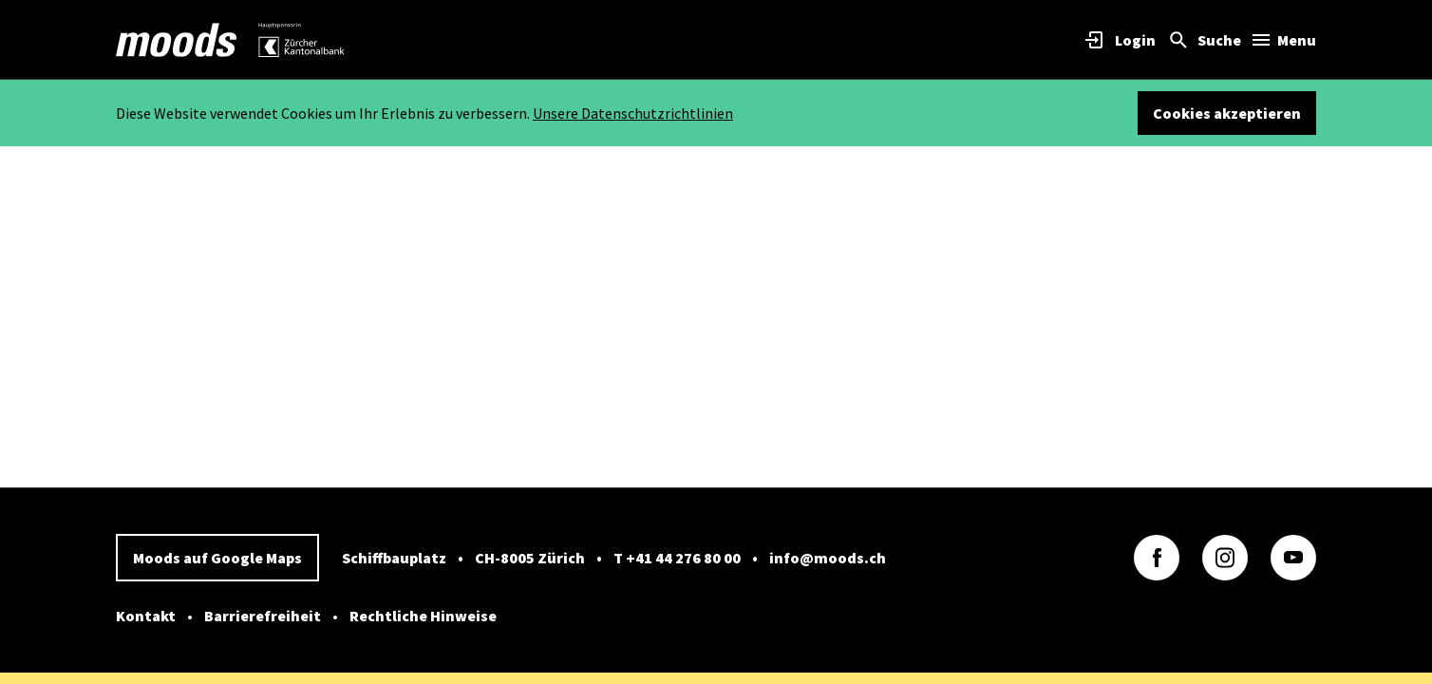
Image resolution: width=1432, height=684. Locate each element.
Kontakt (146, 615)
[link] (176, 40)
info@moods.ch (827, 557)
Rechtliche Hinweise (423, 615)
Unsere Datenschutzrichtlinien (633, 113)
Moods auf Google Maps (217, 557)
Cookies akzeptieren (1227, 113)
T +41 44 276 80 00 (677, 557)
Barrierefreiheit (262, 615)
